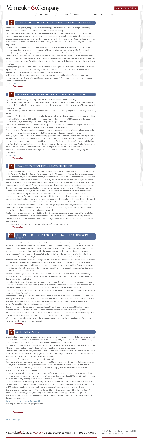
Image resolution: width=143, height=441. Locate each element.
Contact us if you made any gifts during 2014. (24, 401)
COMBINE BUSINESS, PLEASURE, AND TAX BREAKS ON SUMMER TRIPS (53, 236)
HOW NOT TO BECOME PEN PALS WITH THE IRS (44, 166)
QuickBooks (79, 14)
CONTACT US (11, 83)
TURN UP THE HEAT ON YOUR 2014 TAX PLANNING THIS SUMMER (54, 22)
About (30, 14)
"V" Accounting (17, 86)
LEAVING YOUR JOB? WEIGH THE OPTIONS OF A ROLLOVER (51, 94)
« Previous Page (13, 420)
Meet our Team (46, 14)
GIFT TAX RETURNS (27, 332)
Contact (113, 14)
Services (63, 14)
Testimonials (97, 14)
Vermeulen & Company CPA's (37, 6)
